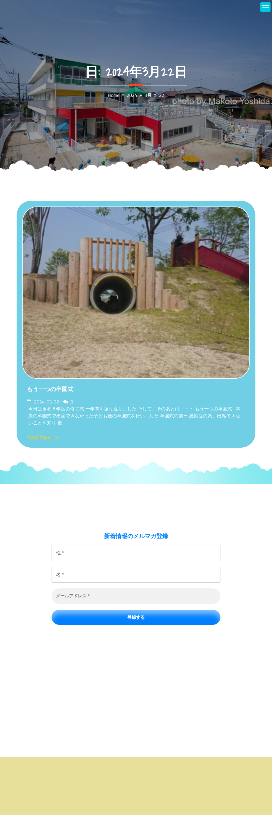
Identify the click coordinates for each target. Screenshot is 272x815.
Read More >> (43, 437)
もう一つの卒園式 (50, 389)
